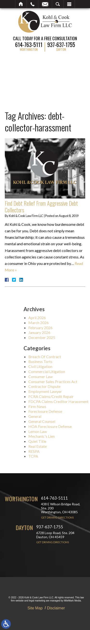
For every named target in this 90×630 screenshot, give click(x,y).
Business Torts (61, 361)
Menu (69, 4)
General (55, 416)
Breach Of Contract (65, 356)
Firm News (58, 406)
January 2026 (60, 332)
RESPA (54, 451)
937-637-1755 (61, 44)
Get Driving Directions (57, 517)
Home (21, 4)
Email (45, 4)
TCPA (54, 456)
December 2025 (62, 337)
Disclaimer (56, 608)
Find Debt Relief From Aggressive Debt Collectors (41, 206)
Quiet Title (58, 441)
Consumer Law (61, 376)
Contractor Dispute (65, 386)
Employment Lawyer (65, 391)
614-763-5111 (28, 44)
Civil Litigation (61, 366)
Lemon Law (58, 431)
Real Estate (58, 446)
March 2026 (59, 322)
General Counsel (62, 421)
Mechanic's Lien (62, 436)
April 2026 (57, 317)
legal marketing (37, 600)
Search (57, 4)
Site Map (35, 608)
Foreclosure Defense (66, 411)
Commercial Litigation (67, 371)
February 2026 (61, 327)
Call (32, 4)
